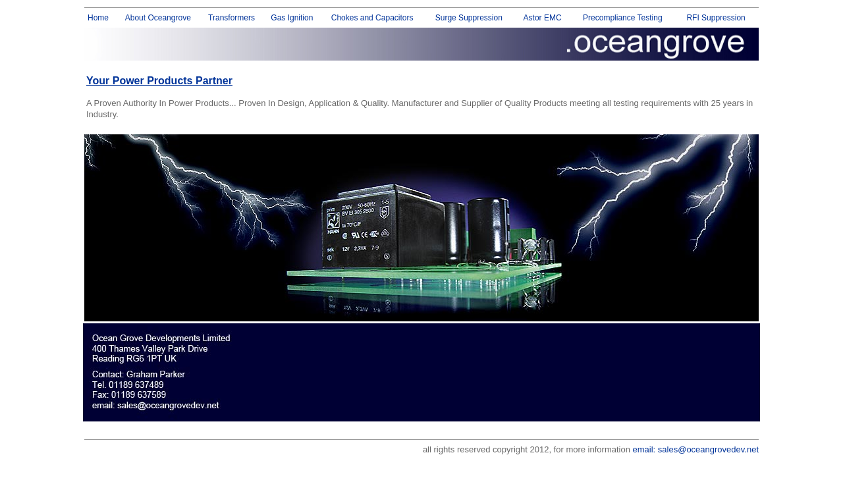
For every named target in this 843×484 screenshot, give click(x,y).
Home (98, 17)
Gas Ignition (292, 17)
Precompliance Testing (623, 17)
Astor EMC (543, 17)
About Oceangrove (158, 17)
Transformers (231, 17)
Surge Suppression (469, 17)
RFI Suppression (715, 17)
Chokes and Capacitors (372, 17)
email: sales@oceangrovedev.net (696, 449)
